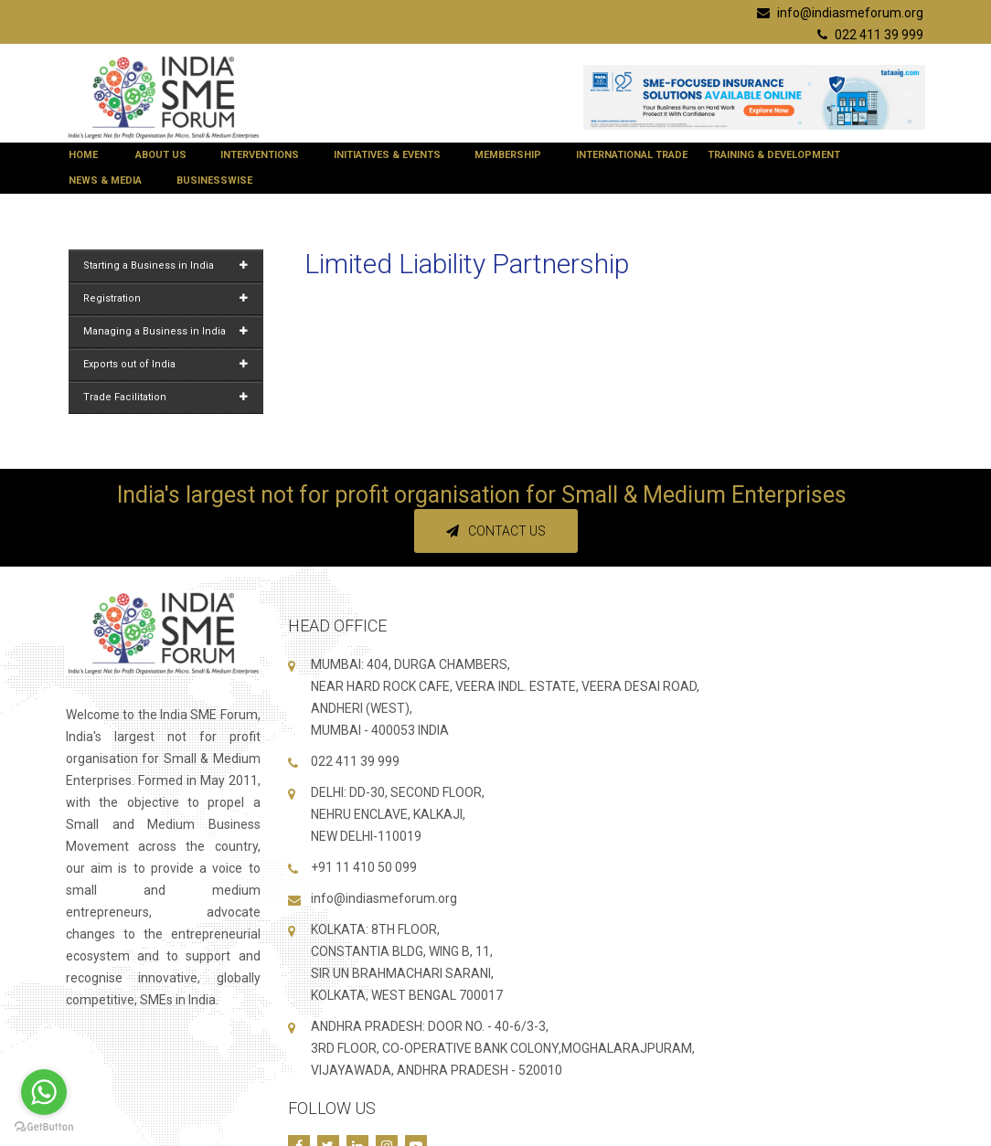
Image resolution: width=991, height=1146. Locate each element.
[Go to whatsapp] (44, 1092)
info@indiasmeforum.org (840, 12)
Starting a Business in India (166, 265)
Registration (166, 298)
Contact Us (496, 531)
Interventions (263, 155)
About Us (164, 155)
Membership (511, 155)
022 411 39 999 (870, 34)
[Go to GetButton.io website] (44, 1127)
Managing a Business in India (166, 331)
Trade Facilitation (166, 397)
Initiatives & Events (391, 155)
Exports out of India (166, 364)
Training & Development (777, 155)
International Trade (631, 155)
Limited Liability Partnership (466, 264)
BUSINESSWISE (218, 180)
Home (87, 155)
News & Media (109, 180)
